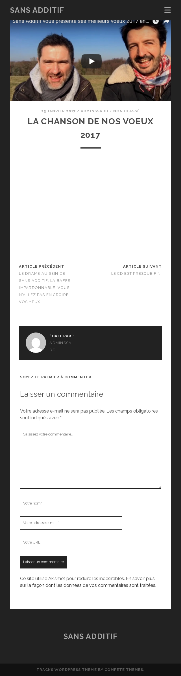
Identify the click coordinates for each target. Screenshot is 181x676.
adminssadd (94, 111)
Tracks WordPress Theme (66, 670)
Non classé (126, 111)
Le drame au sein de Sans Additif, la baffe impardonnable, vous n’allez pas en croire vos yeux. (44, 287)
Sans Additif (37, 10)
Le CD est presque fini (136, 273)
